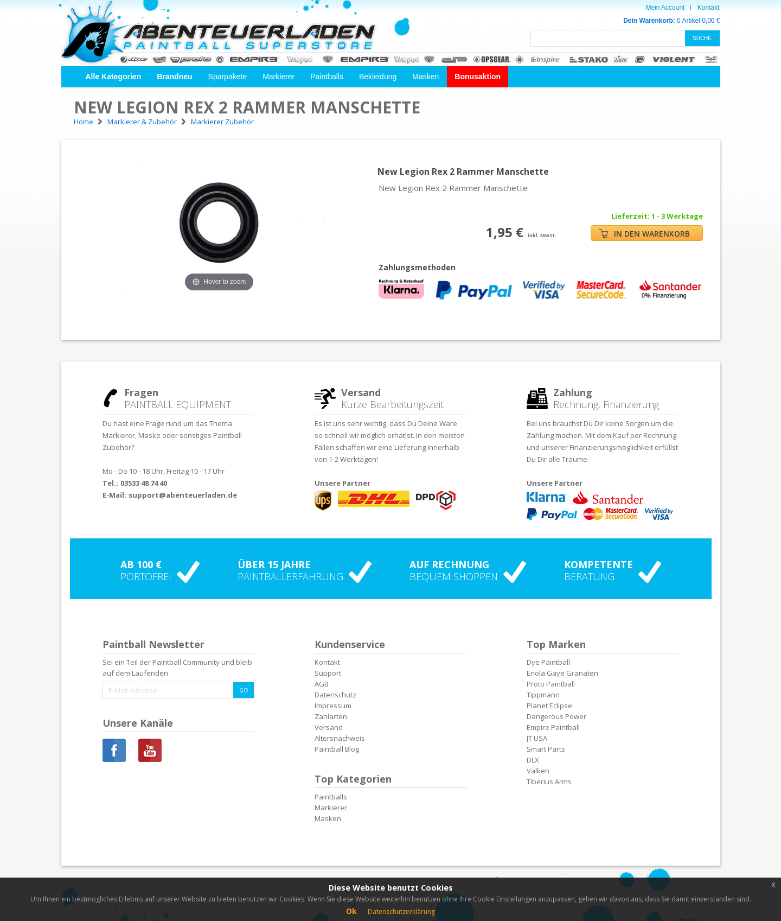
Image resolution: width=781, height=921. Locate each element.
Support (328, 673)
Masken (425, 76)
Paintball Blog (337, 749)
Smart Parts (546, 749)
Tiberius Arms (549, 781)
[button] (113, 76)
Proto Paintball (551, 684)
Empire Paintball (553, 727)
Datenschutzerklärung (401, 911)
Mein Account (664, 7)
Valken (538, 771)
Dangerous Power (556, 716)
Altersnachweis (340, 738)
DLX (533, 760)
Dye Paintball (548, 662)
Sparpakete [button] (227, 76)
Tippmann (543, 695)
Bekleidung (377, 76)
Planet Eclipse (549, 705)
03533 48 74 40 (143, 483)
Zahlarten (331, 716)
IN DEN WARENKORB (644, 233)
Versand (329, 727)
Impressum (333, 705)
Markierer (279, 76)
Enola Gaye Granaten (562, 673)
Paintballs (326, 76)
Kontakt (708, 7)
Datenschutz (335, 695)
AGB (322, 684)
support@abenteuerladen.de (183, 495)
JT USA (537, 738)
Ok (351, 911)
